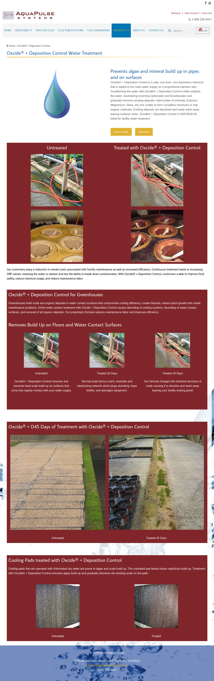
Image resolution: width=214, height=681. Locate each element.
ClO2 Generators (98, 30)
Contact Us (155, 30)
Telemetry (176, 13)
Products (121, 30)
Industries (23, 30)
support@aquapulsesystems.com (107, 665)
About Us (139, 30)
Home (7, 30)
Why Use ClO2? (45, 30)
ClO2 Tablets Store (71, 30)
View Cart (207, 13)
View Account (191, 13)
